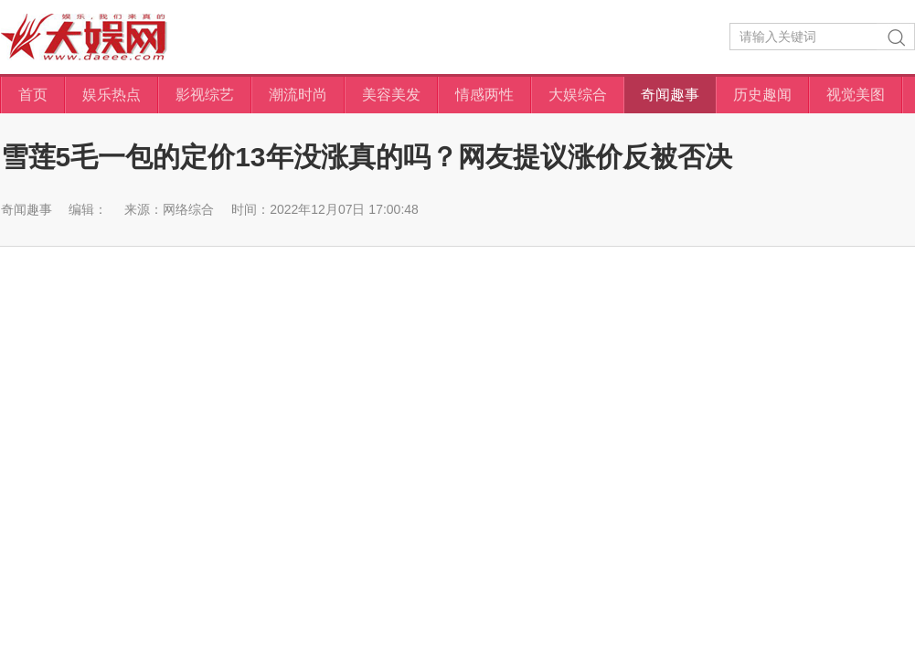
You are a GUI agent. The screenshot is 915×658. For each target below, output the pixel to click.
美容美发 (391, 94)
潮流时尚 (298, 94)
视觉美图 (855, 94)
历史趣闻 (762, 94)
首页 (33, 94)
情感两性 (484, 94)
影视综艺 (205, 94)
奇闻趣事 (670, 94)
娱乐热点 (111, 94)
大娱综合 (577, 94)
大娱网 (84, 37)
